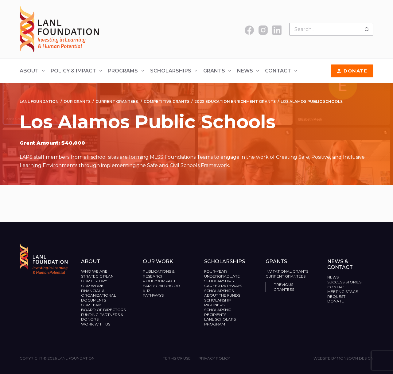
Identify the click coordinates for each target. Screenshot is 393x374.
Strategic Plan (97, 276)
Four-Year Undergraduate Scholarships (222, 276)
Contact (282, 71)
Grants (218, 71)
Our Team (91, 304)
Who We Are (94, 271)
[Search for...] (324, 29)
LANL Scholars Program (220, 321)
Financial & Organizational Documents (98, 295)
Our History (94, 281)
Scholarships (175, 71)
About (33, 71)
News (249, 71)
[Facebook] (249, 30)
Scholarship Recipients (218, 312)
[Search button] (366, 29)
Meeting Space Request (342, 294)
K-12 (146, 290)
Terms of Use (177, 358)
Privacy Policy (214, 358)
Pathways (153, 295)
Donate (352, 71)
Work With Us (95, 324)
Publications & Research (158, 274)
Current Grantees (286, 276)
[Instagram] (263, 30)
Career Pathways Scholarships (223, 288)
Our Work (92, 285)
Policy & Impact (77, 71)
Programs (127, 71)
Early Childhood (161, 285)
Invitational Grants (287, 271)
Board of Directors (103, 309)
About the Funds (222, 295)
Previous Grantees (284, 287)
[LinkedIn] (277, 30)
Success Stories (344, 282)
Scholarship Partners (218, 302)
